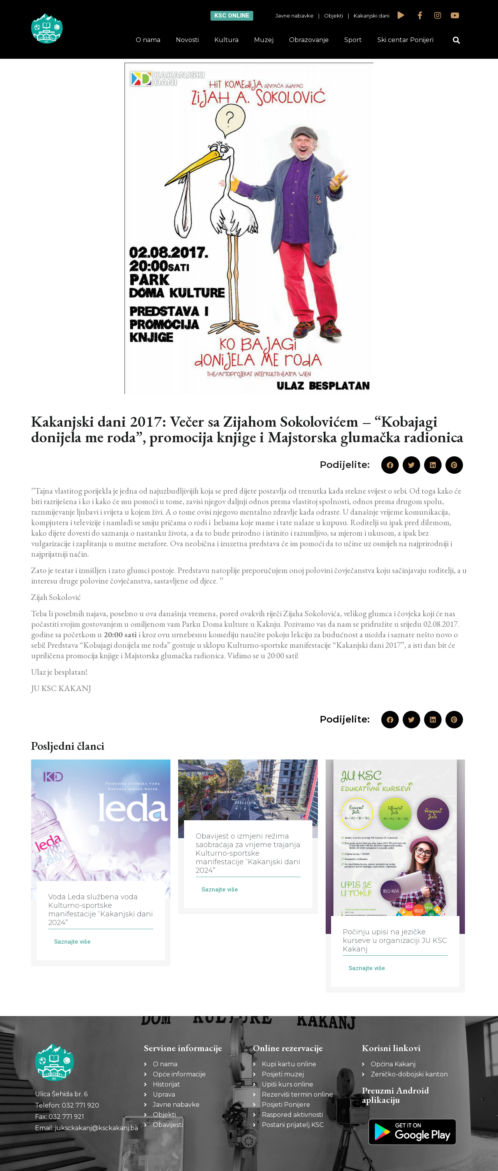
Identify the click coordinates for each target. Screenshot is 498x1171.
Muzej (264, 40)
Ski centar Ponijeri (405, 40)
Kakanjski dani (371, 15)
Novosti (187, 40)
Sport (353, 40)
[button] (456, 40)
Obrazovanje (309, 40)
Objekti (333, 15)
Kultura (226, 40)
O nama (148, 40)
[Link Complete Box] (100, 863)
